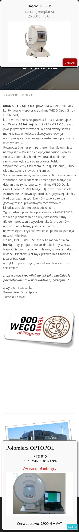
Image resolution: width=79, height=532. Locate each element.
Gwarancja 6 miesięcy (39, 491)
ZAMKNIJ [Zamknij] (72, 527)
